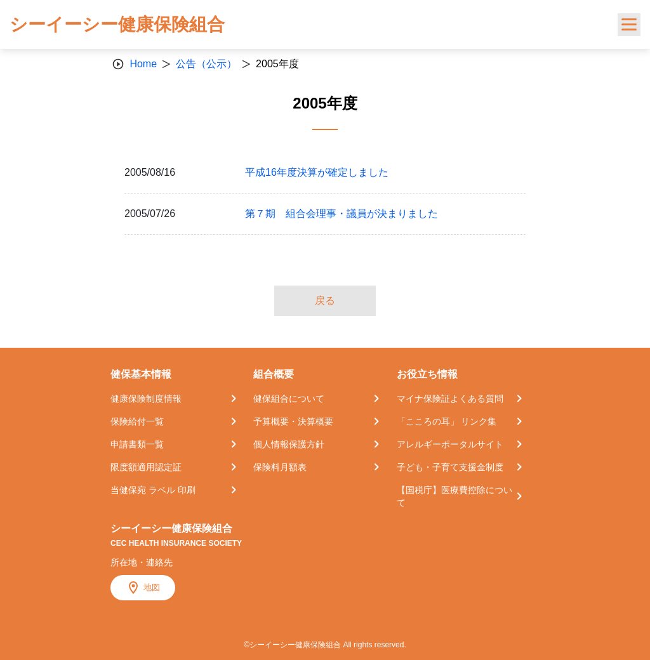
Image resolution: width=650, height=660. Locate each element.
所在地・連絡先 (141, 562)
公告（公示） (206, 63)
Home (143, 63)
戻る (325, 300)
